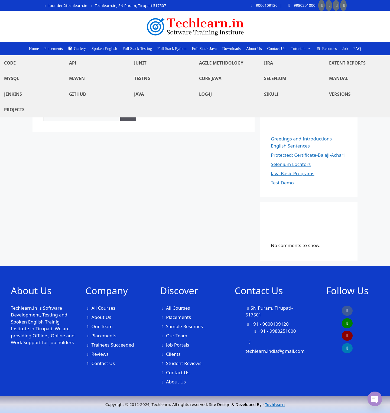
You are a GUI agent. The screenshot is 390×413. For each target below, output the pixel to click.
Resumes (329, 48)
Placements (53, 48)
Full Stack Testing (137, 48)
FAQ (357, 48)
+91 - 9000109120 (270, 324)
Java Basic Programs (292, 173)
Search (278, 75)
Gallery (80, 48)
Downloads (231, 48)
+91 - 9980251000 (277, 331)
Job (345, 48)
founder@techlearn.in (65, 5)
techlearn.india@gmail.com (274, 351)
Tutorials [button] (301, 48)
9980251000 (300, 5)
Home (34, 48)
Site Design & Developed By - (247, 404)
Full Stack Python (172, 48)
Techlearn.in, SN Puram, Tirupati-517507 (128, 5)
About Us (254, 48)
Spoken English (104, 48)
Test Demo (282, 183)
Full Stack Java (204, 48)
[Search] (128, 114)
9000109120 (262, 5)
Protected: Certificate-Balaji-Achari (308, 155)
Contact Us (276, 48)
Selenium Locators (291, 164)
